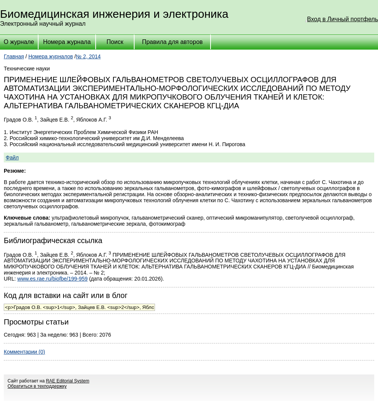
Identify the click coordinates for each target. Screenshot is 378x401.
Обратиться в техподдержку (37, 386)
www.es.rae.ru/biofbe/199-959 (52, 279)
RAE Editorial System (67, 381)
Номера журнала (67, 42)
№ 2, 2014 (88, 56)
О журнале (19, 42)
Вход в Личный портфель (342, 19)
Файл (12, 157)
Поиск (115, 42)
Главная (14, 56)
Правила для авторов (172, 42)
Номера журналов (50, 56)
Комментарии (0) (24, 352)
